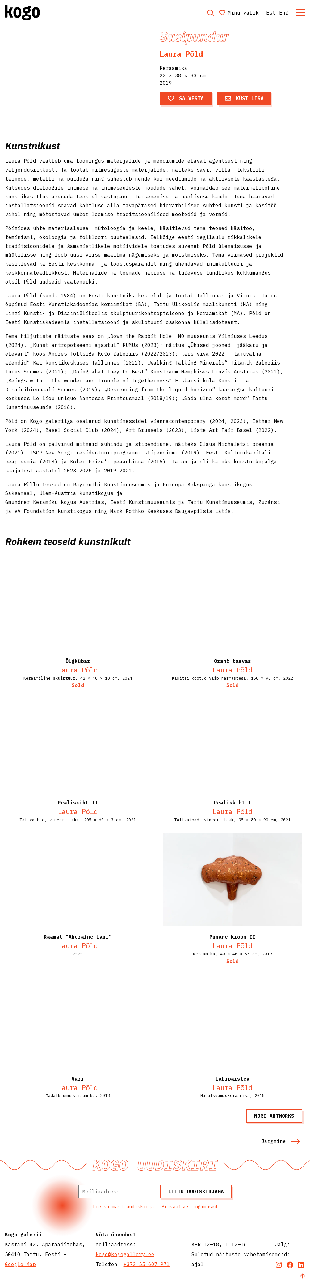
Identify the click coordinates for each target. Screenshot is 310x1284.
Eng (283, 13)
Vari (78, 1079)
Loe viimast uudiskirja (123, 1206)
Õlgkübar (77, 661)
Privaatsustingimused (189, 1206)
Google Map (20, 1264)
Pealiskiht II (78, 803)
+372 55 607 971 (147, 1264)
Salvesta (186, 98)
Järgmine (280, 1141)
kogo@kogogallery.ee (125, 1254)
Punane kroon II (232, 937)
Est (270, 13)
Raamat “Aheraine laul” (78, 937)
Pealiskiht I (232, 803)
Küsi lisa (244, 98)
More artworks (274, 1116)
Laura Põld (181, 54)
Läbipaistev (232, 1079)
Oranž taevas (232, 661)
